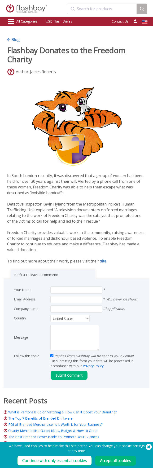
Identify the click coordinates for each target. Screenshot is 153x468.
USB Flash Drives (59, 21)
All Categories (22, 21)
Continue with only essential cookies (54, 460)
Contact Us (120, 21)
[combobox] (102, 9)
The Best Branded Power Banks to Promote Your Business (53, 437)
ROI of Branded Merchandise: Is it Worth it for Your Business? (55, 424)
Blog (13, 39)
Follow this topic (26, 356)
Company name (26, 308)
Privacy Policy (93, 366)
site (103, 261)
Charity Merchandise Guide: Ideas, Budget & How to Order (53, 430)
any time (78, 451)
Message (21, 337)
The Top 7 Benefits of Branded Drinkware (40, 418)
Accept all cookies (115, 460)
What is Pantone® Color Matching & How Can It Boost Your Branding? (62, 412)
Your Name (22, 289)
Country (20, 318)
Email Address (24, 299)
